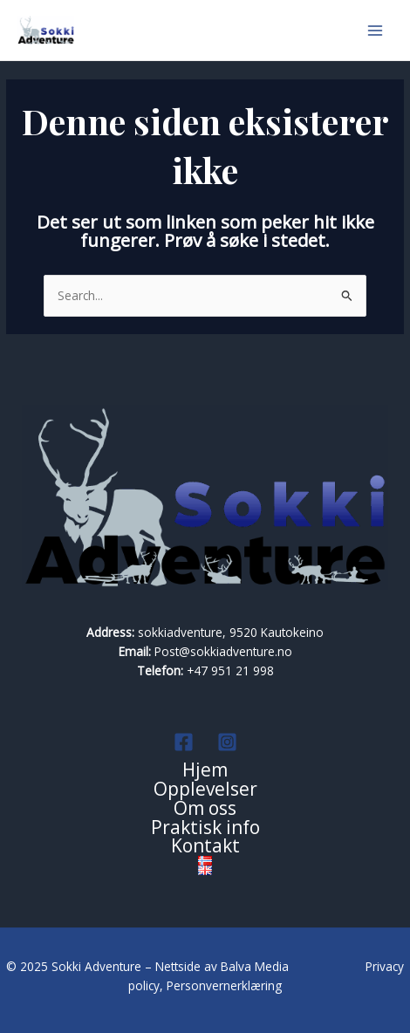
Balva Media (256, 966)
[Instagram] (227, 742)
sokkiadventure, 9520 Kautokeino (231, 632)
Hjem (205, 770)
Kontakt (205, 846)
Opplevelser (205, 789)
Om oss (205, 808)
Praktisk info (205, 828)
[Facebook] (184, 742)
